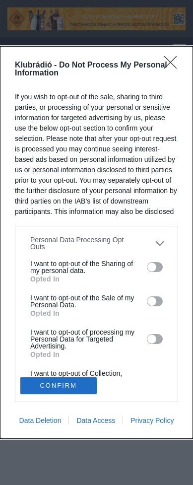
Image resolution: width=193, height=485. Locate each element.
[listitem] (96, 243)
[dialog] (96, 242)
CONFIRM (58, 385)
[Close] (173, 65)
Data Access (95, 420)
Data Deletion (40, 420)
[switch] (155, 267)
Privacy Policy (152, 420)
